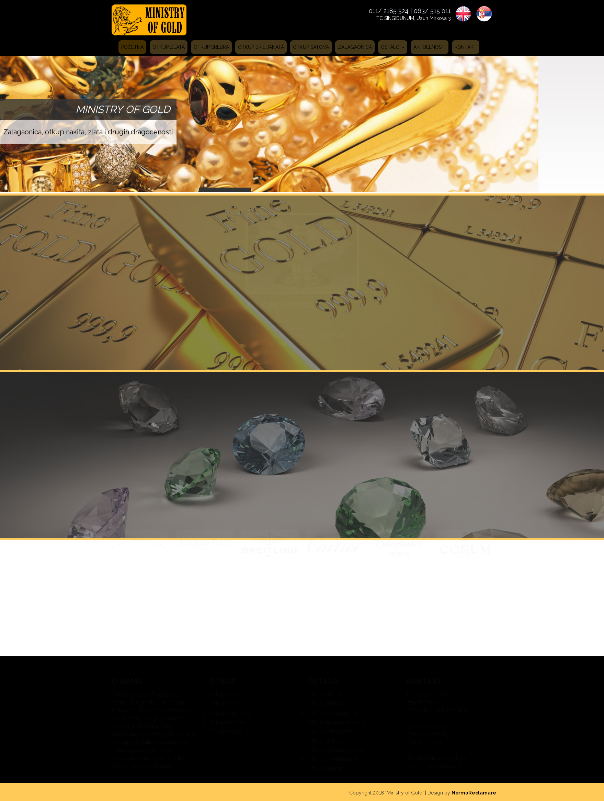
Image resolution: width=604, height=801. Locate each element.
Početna (132, 47)
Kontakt (466, 47)
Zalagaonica (355, 47)
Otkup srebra (211, 47)
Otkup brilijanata (261, 47)
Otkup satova (311, 47)
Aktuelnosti (429, 47)
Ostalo (392, 47)
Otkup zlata (168, 47)
